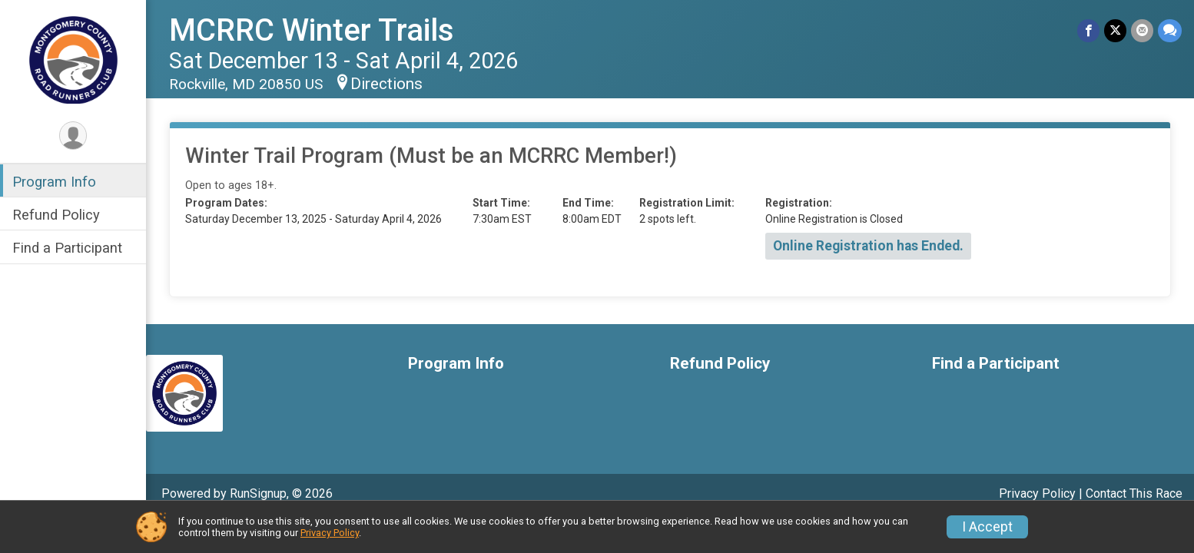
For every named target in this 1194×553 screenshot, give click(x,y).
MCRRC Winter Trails (311, 30)
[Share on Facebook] (1088, 30)
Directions (386, 84)
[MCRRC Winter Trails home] (73, 59)
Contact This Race (1134, 493)
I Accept (987, 527)
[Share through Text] (1170, 30)
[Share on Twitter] (1115, 30)
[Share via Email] (1142, 30)
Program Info (54, 182)
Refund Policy (56, 215)
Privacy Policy (1037, 493)
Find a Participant (67, 248)
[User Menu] (73, 135)
